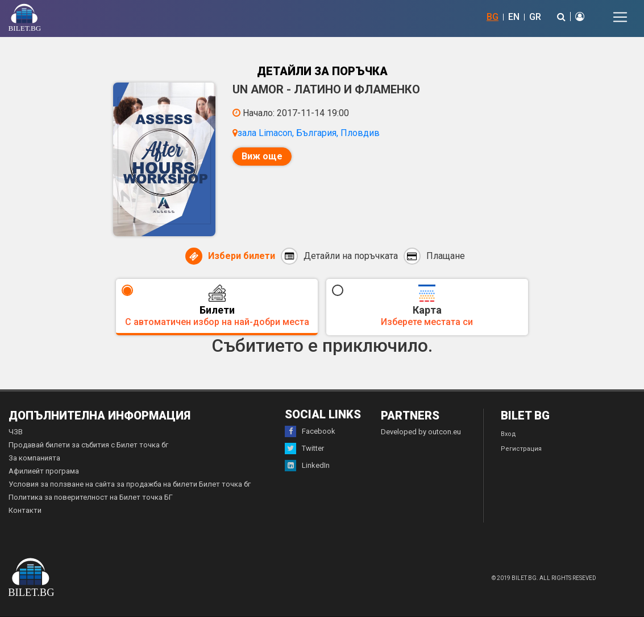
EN (514, 16)
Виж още (262, 156)
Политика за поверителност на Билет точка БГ (91, 497)
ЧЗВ (16, 431)
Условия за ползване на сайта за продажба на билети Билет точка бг (130, 484)
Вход (508, 434)
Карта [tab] (427, 306)
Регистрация (521, 449)
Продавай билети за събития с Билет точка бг (88, 445)
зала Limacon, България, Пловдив (309, 132)
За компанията (34, 458)
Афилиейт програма (44, 471)
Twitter (304, 448)
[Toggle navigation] (620, 17)
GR (535, 16)
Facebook (310, 431)
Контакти (25, 510)
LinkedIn (307, 465)
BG (492, 16)
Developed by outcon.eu (421, 431)
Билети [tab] (217, 306)
